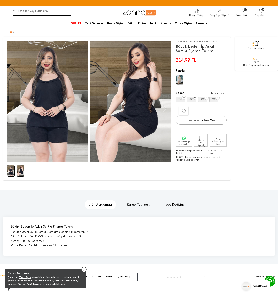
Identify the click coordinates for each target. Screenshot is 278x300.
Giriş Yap (214, 15)
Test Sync (25, 277)
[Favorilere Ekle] (184, 111)
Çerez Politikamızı (30, 283)
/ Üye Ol (225, 15)
